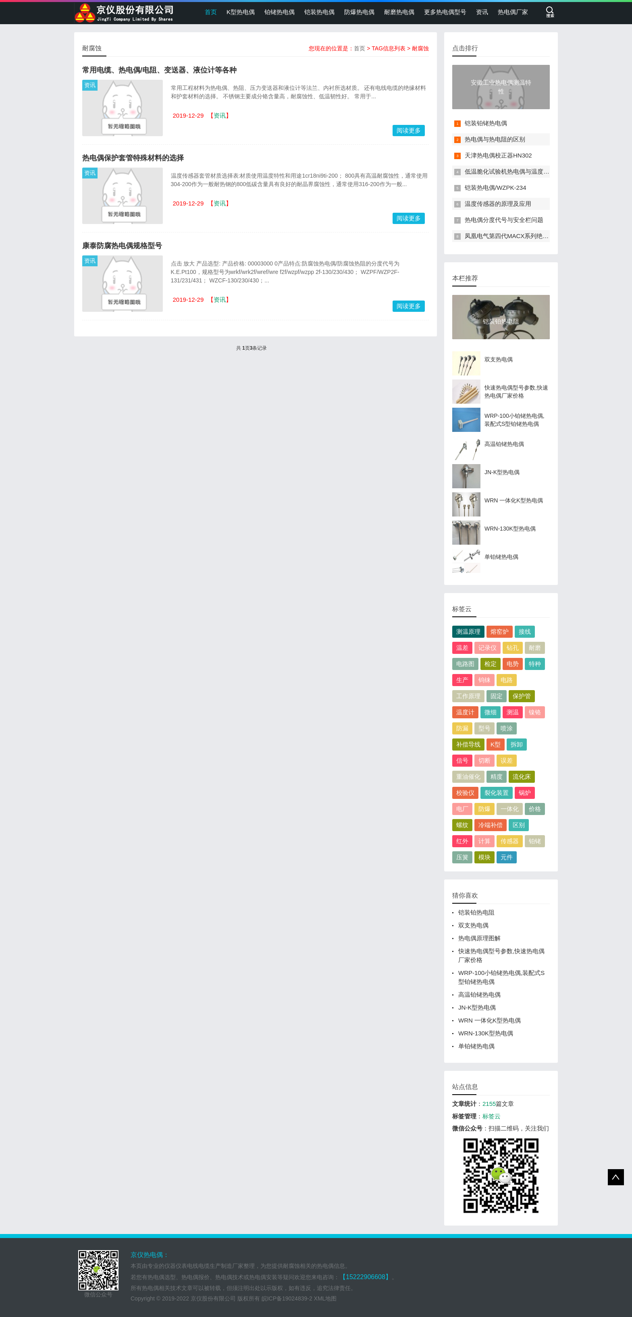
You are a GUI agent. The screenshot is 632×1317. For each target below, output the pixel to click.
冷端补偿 (490, 824)
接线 (525, 631)
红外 (462, 841)
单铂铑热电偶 (476, 1046)
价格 (535, 808)
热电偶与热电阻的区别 (495, 139)
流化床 (522, 776)
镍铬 (535, 712)
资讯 (482, 11)
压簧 (462, 857)
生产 (462, 679)
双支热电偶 (473, 925)
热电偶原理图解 (479, 938)
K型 (496, 744)
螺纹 (462, 824)
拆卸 (517, 744)
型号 (484, 728)
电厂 (462, 808)
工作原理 (468, 696)
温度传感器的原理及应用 (498, 203)
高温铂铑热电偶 (479, 994)
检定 (490, 663)
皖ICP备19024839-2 (287, 1298)
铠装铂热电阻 (476, 912)
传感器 (510, 841)
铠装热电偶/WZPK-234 (495, 187)
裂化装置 (496, 792)
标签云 (491, 1116)
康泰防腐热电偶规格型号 (122, 246)
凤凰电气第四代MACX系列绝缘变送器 (516, 235)
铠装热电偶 (319, 11)
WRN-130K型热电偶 (485, 1033)
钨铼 (484, 679)
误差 (507, 760)
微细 (490, 712)
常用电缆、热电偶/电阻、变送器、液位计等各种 (159, 70)
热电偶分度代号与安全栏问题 (504, 219)
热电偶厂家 (513, 11)
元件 (507, 857)
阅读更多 (409, 130)
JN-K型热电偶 (477, 1007)
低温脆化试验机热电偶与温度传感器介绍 (519, 171)
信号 (462, 760)
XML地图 (325, 1298)
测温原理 (468, 631)
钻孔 (513, 647)
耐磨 (535, 647)
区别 (519, 824)
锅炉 (525, 792)
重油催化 (468, 776)
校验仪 (465, 792)
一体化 (510, 808)
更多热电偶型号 (445, 11)
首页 (211, 11)
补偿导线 (468, 744)
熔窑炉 (500, 631)
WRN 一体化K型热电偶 (489, 1020)
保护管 (522, 696)
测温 (513, 712)
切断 (484, 760)
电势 (513, 663)
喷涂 (507, 728)
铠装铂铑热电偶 (486, 123)
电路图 (465, 663)
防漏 (462, 728)
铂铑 (535, 841)
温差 (462, 647)
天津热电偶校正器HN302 (498, 155)
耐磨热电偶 (399, 11)
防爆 (484, 808)
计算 (484, 841)
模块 (484, 857)
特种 (535, 663)
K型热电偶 (241, 11)
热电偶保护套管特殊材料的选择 (133, 158)
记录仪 (487, 647)
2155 (489, 1103)
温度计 (465, 712)
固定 (497, 696)
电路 (507, 679)
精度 (497, 776)
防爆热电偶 (359, 11)
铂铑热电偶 (279, 11)
